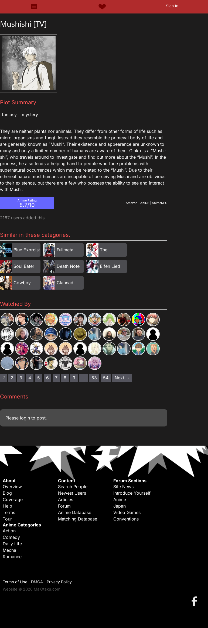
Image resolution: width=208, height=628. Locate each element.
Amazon (132, 203)
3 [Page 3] (20, 377)
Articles (65, 499)
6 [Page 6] (47, 377)
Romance (12, 556)
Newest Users (72, 493)
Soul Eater (23, 266)
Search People (72, 486)
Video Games (127, 512)
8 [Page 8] (65, 377)
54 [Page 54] (105, 377)
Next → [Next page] (122, 377)
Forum (64, 506)
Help (7, 506)
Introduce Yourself (132, 493)
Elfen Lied (110, 266)
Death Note (68, 266)
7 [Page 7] (56, 377)
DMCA (37, 582)
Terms (9, 512)
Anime (119, 499)
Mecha (9, 550)
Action (9, 530)
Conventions (126, 519)
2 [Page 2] (12, 377)
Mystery (30, 114)
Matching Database (77, 519)
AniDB (144, 203)
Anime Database (74, 512)
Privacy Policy (59, 582)
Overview (12, 486)
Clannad (65, 282)
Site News (123, 486)
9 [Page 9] (74, 377)
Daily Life (12, 543)
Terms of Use (15, 582)
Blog (7, 493)
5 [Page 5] (38, 377)
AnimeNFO (159, 203)
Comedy (11, 537)
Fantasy (9, 114)
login (25, 418)
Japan (119, 506)
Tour (7, 519)
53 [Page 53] (94, 377)
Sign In (172, 6)
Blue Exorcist (26, 249)
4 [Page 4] (29, 377)
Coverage (13, 499)
